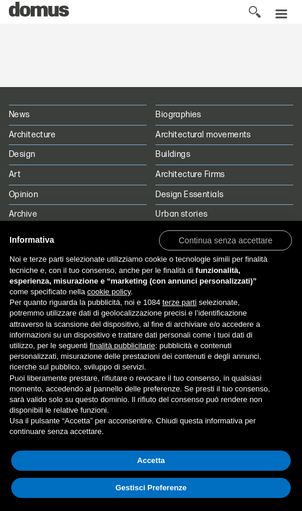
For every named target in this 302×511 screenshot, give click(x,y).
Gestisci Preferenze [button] (151, 487)
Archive (23, 214)
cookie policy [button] (109, 291)
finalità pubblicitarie (122, 345)
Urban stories (181, 214)
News (19, 115)
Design (22, 154)
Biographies (178, 115)
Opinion (23, 194)
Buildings (172, 154)
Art (15, 174)
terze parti (180, 302)
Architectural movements (203, 135)
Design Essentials (189, 194)
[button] (225, 239)
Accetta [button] (151, 460)
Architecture (32, 135)
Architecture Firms (190, 174)
